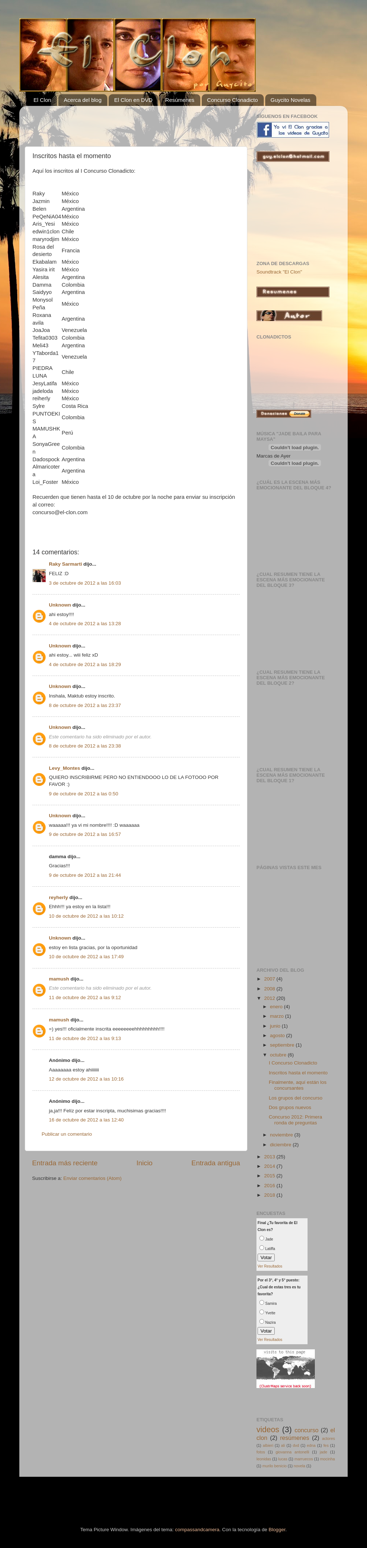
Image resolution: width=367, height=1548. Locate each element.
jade (323, 1452)
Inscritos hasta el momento (298, 1072)
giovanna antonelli (292, 1452)
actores (328, 1438)
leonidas (263, 1459)
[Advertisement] (117, 122)
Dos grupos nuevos (290, 1107)
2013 (270, 1156)
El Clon (42, 100)
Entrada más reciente (65, 1163)
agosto (278, 1035)
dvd (296, 1445)
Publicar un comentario (67, 1134)
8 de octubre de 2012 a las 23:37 (85, 705)
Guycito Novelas (290, 100)
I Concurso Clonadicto (293, 1063)
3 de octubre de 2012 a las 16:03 (85, 583)
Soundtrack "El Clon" (279, 272)
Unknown (60, 605)
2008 (270, 988)
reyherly (58, 897)
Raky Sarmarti (65, 564)
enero (277, 1006)
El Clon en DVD (133, 100)
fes (325, 1445)
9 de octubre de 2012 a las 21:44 (85, 875)
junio (276, 1026)
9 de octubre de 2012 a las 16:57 (85, 834)
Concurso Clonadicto (232, 100)
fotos (260, 1452)
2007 (270, 979)
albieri (268, 1445)
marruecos (303, 1459)
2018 (270, 1195)
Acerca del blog (82, 100)
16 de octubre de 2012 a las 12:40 (86, 1120)
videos (267, 1429)
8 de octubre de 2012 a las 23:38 (85, 746)
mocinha (327, 1459)
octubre (279, 1055)
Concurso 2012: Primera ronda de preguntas (295, 1119)
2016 (270, 1185)
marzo (277, 1016)
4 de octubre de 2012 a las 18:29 (85, 664)
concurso (306, 1430)
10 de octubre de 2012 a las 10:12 (86, 916)
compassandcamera (197, 1529)
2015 (270, 1175)
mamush (59, 979)
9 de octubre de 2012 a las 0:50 (83, 793)
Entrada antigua (216, 1163)
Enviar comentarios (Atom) (92, 1178)
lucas (282, 1459)
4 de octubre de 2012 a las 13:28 (85, 623)
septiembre (283, 1045)
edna (311, 1445)
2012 (270, 998)
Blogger (277, 1529)
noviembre (282, 1135)
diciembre (281, 1144)
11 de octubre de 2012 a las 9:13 (85, 1038)
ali (283, 1445)
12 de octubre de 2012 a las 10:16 (86, 1079)
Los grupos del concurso (295, 1098)
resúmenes (294, 1437)
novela (299, 1466)
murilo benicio (274, 1466)
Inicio (144, 1163)
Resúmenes (179, 100)
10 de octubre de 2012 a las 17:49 (86, 956)
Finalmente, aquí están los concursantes (298, 1085)
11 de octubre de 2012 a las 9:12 (85, 997)
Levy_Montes (64, 768)
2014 (270, 1166)
